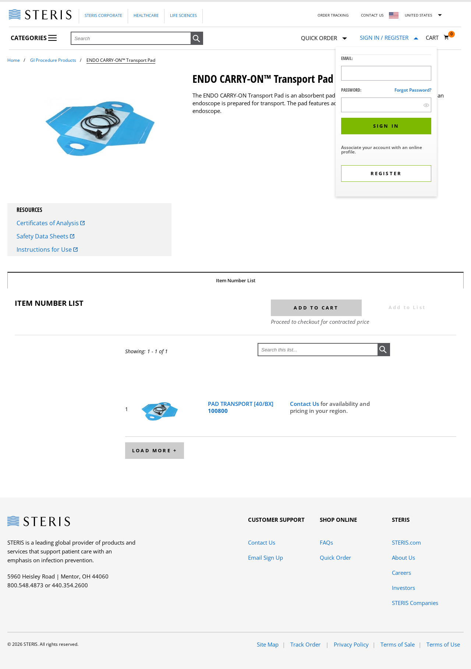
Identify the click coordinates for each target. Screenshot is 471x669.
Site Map (268, 644)
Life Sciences (183, 15)
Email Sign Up (265, 557)
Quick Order (324, 38)
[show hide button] (426, 105)
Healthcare (146, 15)
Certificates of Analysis (51, 223)
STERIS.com (406, 542)
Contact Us (372, 15)
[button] (197, 38)
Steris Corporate (103, 15)
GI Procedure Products (53, 60)
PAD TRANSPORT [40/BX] (240, 407)
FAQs (326, 542)
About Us (403, 557)
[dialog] (386, 122)
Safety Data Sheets (45, 236)
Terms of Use (443, 644)
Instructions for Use (47, 249)
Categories (34, 38)
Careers (401, 572)
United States (418, 15)
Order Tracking (333, 15)
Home (13, 60)
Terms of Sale (397, 644)
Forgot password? (412, 90)
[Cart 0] (437, 37)
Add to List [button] (407, 307)
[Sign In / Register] (389, 37)
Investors (403, 587)
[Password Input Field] (386, 105)
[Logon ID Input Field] (386, 73)
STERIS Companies (415, 602)
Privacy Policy (351, 644)
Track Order (306, 644)
